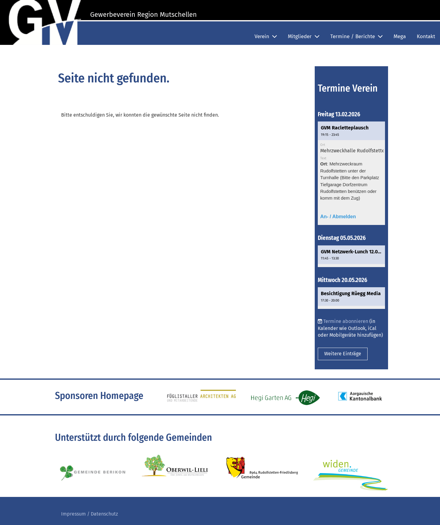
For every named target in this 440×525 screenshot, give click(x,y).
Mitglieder (303, 36)
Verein (266, 36)
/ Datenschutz (102, 514)
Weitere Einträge (342, 354)
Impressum (73, 514)
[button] (351, 173)
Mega (400, 36)
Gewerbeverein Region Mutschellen (143, 14)
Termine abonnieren (345, 321)
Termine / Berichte (356, 36)
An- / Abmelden (338, 216)
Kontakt (426, 36)
